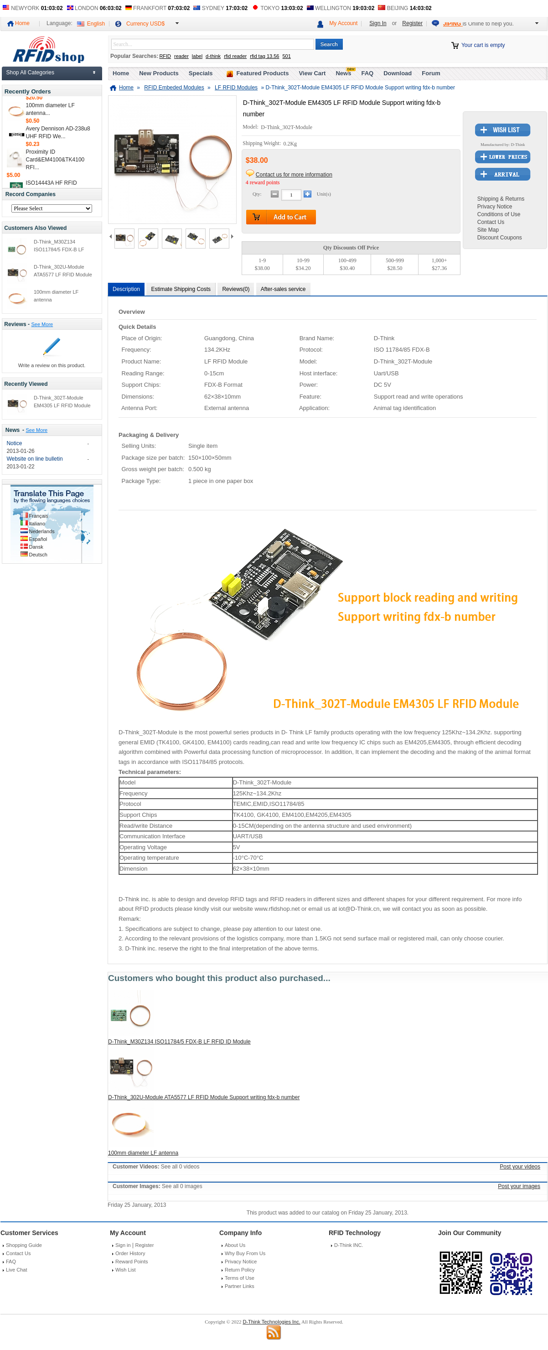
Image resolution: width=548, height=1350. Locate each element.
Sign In (377, 23)
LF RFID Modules (236, 87)
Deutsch (38, 554)
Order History (130, 1253)
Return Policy (239, 1269)
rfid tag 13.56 (264, 56)
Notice (14, 443)
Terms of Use (239, 1278)
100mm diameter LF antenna (143, 1153)
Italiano (37, 523)
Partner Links (239, 1286)
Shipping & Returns (500, 199)
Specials (201, 73)
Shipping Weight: (262, 143)
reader (181, 56)
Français (38, 516)
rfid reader (235, 56)
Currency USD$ (145, 24)
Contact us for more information (294, 174)
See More (42, 324)
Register (412, 23)
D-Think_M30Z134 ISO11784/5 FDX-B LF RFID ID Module (59, 249)
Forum (431, 73)
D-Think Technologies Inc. (271, 1321)
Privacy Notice (494, 206)
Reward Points (131, 1261)
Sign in (123, 1245)
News (12, 430)
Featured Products (263, 73)
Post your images (519, 1186)
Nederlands (42, 531)
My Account (343, 23)
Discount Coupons (499, 237)
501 (286, 56)
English (96, 24)
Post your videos (520, 1166)
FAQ (367, 73)
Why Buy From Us (245, 1253)
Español (38, 539)
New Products (159, 73)
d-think (213, 56)
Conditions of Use (499, 214)
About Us (235, 1245)
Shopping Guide (24, 1245)
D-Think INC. (348, 1245)
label (197, 56)
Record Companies (30, 194)
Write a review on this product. (52, 365)
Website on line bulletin (34, 459)
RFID (165, 56)
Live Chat (16, 1269)
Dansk (36, 547)
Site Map (488, 230)
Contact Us (490, 222)
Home (22, 23)
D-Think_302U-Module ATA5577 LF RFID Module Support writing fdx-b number (204, 1097)
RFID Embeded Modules (174, 87)
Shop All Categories (30, 72)
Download (397, 73)
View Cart (312, 73)
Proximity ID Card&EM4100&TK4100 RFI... (55, 162)
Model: (251, 127)
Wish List (125, 1269)
